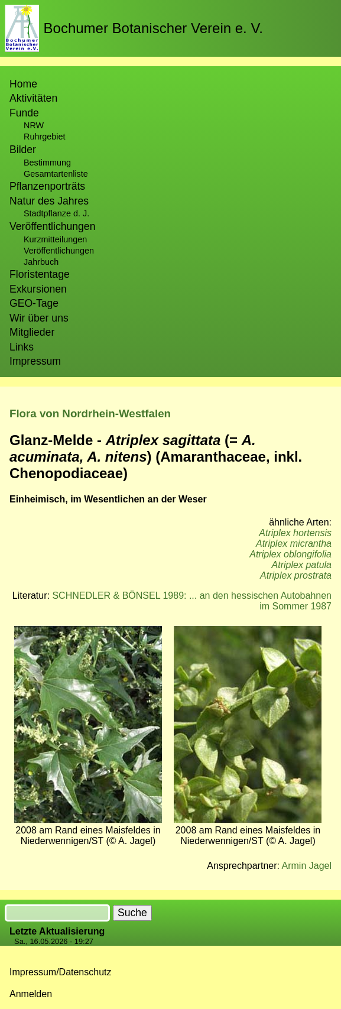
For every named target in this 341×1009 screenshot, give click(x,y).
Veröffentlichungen (59, 250)
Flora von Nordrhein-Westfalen (90, 413)
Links (21, 347)
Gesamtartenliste (56, 174)
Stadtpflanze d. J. (56, 213)
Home (23, 84)
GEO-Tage (34, 303)
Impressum (35, 361)
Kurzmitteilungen (55, 239)
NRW (34, 125)
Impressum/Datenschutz (60, 972)
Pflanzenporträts (47, 186)
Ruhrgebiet (44, 136)
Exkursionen (38, 289)
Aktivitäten (33, 98)
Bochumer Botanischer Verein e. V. (153, 28)
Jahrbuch (41, 262)
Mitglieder (31, 332)
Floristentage (39, 274)
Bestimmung (47, 162)
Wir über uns (39, 318)
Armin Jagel (307, 866)
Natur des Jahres (49, 201)
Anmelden (30, 994)
